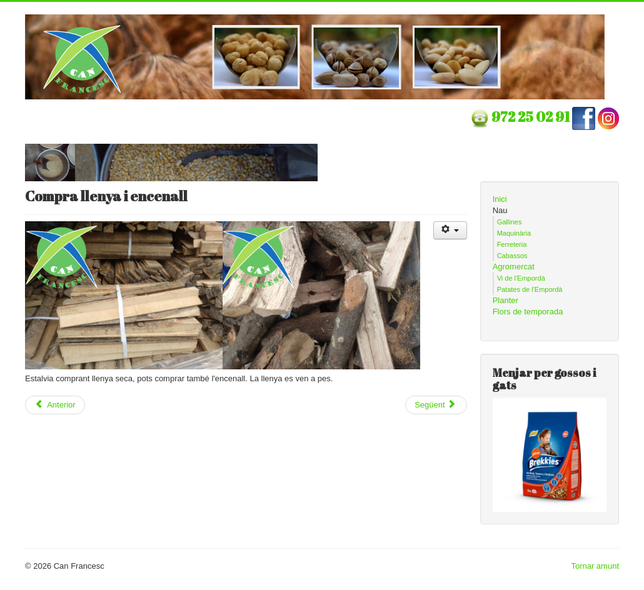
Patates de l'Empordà (530, 289)
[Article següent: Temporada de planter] (436, 405)
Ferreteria (512, 244)
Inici (500, 199)
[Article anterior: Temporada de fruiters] (55, 405)
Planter (505, 300)
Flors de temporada (528, 311)
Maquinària (514, 233)
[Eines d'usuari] (450, 230)
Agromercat (514, 266)
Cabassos (512, 255)
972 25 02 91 (531, 117)
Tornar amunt (595, 566)
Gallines (509, 222)
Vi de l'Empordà (521, 278)
